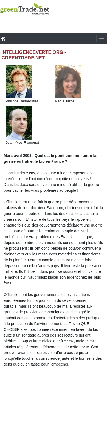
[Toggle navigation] (101, 38)
